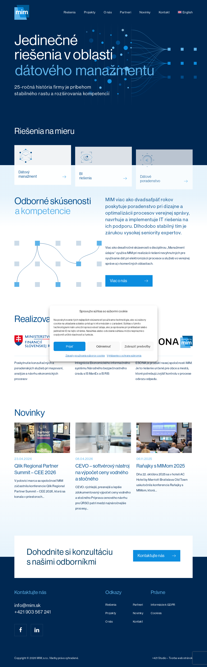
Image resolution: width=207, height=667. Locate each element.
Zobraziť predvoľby (137, 346)
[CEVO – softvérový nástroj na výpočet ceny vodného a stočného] (103, 468)
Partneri (138, 604)
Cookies (156, 613)
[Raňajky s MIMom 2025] (164, 468)
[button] (156, 556)
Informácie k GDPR (163, 604)
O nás (109, 621)
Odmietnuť (103, 346)
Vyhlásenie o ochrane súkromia (124, 355)
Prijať (69, 346)
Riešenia (110, 604)
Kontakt (138, 621)
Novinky (138, 613)
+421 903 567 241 (32, 612)
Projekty (110, 613)
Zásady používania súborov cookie (85, 355)
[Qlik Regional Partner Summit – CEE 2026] (42, 468)
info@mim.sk (27, 605)
